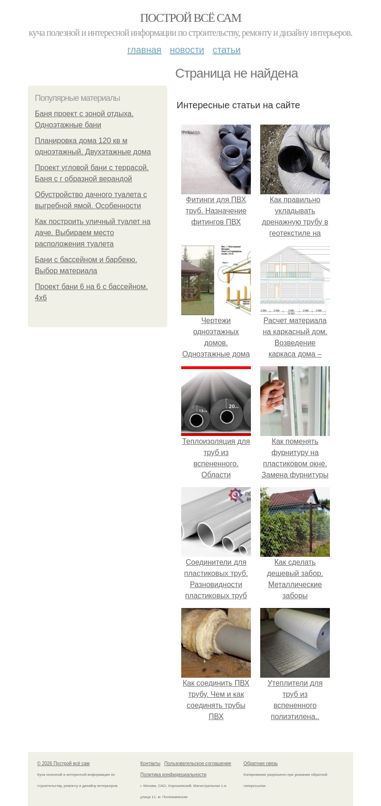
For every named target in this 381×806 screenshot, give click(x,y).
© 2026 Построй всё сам (63, 763)
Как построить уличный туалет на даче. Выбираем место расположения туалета (93, 233)
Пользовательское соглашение (197, 763)
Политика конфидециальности (173, 774)
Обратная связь (260, 763)
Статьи (226, 50)
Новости (187, 50)
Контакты (150, 763)
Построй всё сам (190, 18)
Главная (144, 50)
